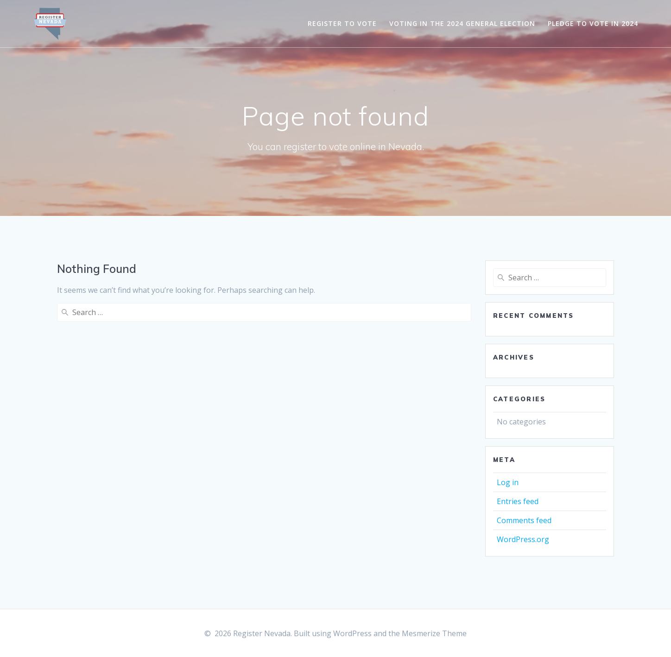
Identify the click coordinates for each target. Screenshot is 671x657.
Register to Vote (342, 23)
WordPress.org (523, 539)
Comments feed (524, 520)
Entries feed (517, 501)
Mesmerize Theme (434, 633)
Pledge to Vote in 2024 (593, 23)
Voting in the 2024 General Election (462, 23)
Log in (508, 482)
